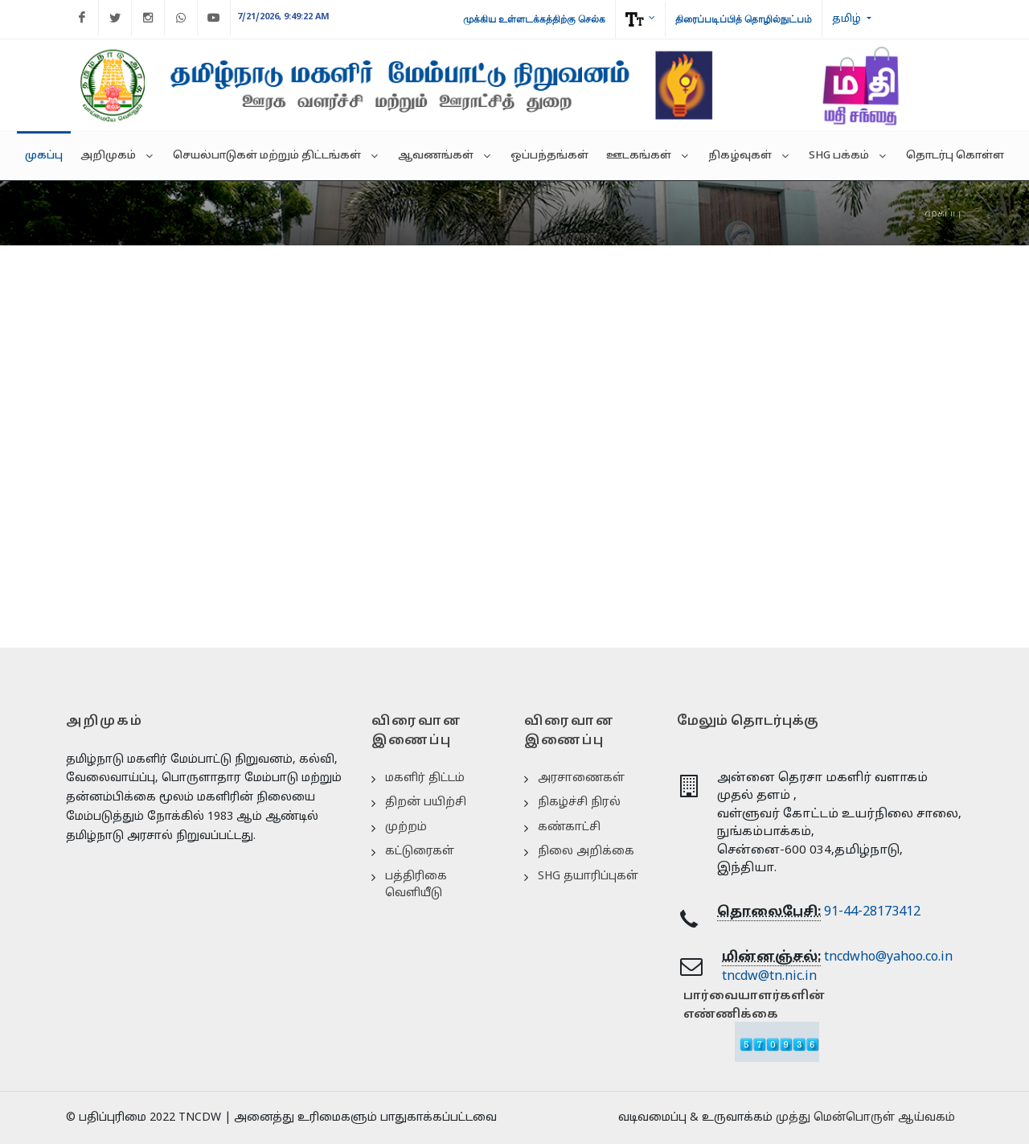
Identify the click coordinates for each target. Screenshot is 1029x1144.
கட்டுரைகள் (419, 851)
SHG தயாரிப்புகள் (588, 876)
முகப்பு (942, 212)
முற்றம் (406, 827)
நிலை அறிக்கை (586, 851)
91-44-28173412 (872, 912)
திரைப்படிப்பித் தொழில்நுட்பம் (743, 19)
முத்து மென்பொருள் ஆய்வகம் (865, 1118)
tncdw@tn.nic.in (769, 977)
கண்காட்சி (569, 827)
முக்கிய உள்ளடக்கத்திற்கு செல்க (534, 19)
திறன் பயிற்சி (425, 802)
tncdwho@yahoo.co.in (888, 957)
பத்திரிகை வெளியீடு (416, 885)
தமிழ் (847, 19)
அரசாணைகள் (581, 778)
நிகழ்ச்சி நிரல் (579, 802)
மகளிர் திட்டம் (425, 778)
